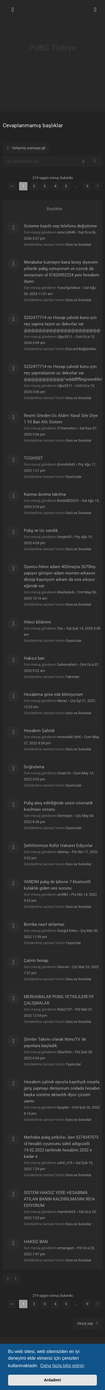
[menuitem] (95, 9)
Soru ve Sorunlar (78, 244)
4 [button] (55, 186)
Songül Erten (67, 931)
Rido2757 (64, 1009)
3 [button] (45, 186)
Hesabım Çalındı (39, 730)
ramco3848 (66, 232)
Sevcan (63, 967)
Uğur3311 (64, 337)
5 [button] (66, 186)
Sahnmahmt (66, 664)
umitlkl (62, 894)
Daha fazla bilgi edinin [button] (62, 1365)
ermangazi (65, 1248)
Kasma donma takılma (45, 494)
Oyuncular (73, 477)
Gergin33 (64, 537)
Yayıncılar (73, 943)
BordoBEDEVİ (67, 500)
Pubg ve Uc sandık (41, 530)
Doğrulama (34, 766)
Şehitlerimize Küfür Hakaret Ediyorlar (58, 845)
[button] (12, 186)
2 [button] (34, 186)
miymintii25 (66, 1212)
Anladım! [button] (52, 1380)
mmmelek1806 (69, 737)
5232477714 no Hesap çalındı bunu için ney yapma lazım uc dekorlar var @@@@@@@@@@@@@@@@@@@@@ (62, 324)
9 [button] (87, 186)
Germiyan (64, 816)
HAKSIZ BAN (36, 1241)
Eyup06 (63, 1107)
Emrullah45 (66, 464)
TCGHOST (33, 458)
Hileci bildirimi (37, 622)
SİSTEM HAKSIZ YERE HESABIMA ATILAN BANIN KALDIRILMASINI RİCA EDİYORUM (59, 1199)
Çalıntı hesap (36, 960)
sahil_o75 (64, 1163)
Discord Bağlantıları (81, 349)
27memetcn (66, 428)
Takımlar (72, 677)
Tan (60, 628)
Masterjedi (65, 592)
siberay (63, 852)
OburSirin (64, 1052)
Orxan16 (63, 773)
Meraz (62, 701)
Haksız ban (34, 658)
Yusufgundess (68, 288)
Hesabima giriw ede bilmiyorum (53, 694)
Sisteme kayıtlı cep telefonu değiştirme (60, 226)
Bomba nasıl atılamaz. (44, 924)
